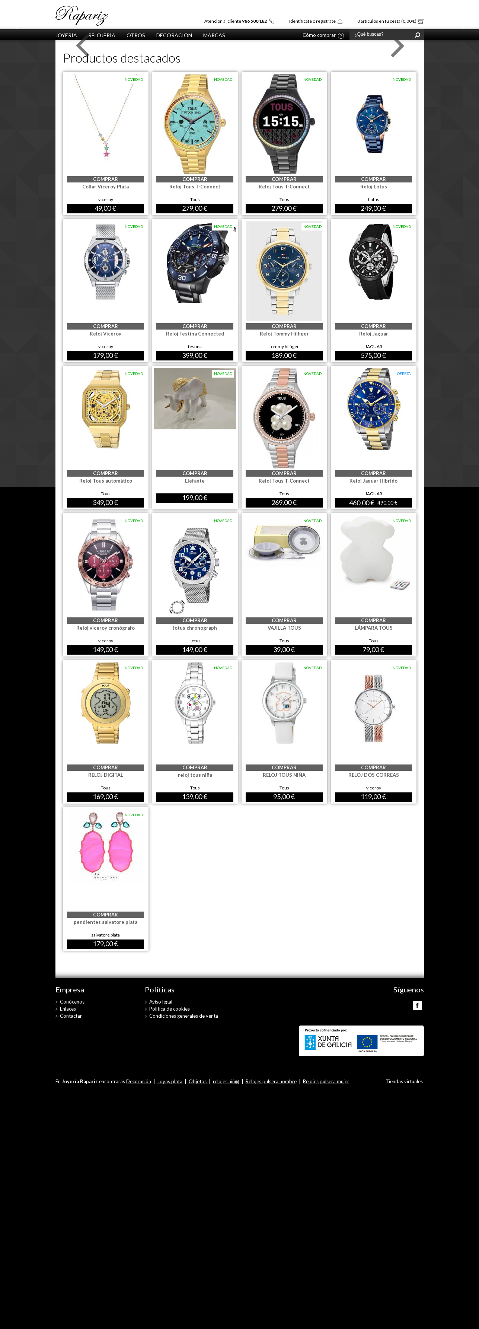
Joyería (66, 35)
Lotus (373, 199)
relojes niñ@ (226, 1081)
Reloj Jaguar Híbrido (373, 481)
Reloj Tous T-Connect (194, 187)
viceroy (105, 199)
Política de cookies (169, 1009)
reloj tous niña (195, 775)
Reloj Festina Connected (195, 334)
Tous (195, 199)
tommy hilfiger (284, 346)
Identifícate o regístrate (312, 21)
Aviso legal (160, 1002)
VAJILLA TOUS (284, 628)
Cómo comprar (319, 35)
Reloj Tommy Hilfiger (284, 334)
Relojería (101, 35)
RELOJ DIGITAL (105, 775)
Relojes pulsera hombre (271, 1081)
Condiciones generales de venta (183, 1016)
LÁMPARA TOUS (374, 628)
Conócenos (72, 1002)
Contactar (71, 1016)
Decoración (174, 35)
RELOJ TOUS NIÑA (284, 775)
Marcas (214, 35)
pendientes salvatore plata (105, 922)
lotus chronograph (195, 628)
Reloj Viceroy (105, 334)
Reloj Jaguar (373, 334)
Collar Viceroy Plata (105, 187)
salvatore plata (105, 935)
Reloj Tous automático (105, 481)
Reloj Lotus (373, 187)
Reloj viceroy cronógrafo (105, 628)
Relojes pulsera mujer (326, 1081)
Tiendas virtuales (404, 1081)
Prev (84, 46)
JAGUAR (373, 346)
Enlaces (68, 1009)
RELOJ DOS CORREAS (373, 775)
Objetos (198, 1081)
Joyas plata (169, 1081)
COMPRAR (105, 179)
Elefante (195, 481)
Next (395, 46)
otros (136, 35)
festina (195, 346)
